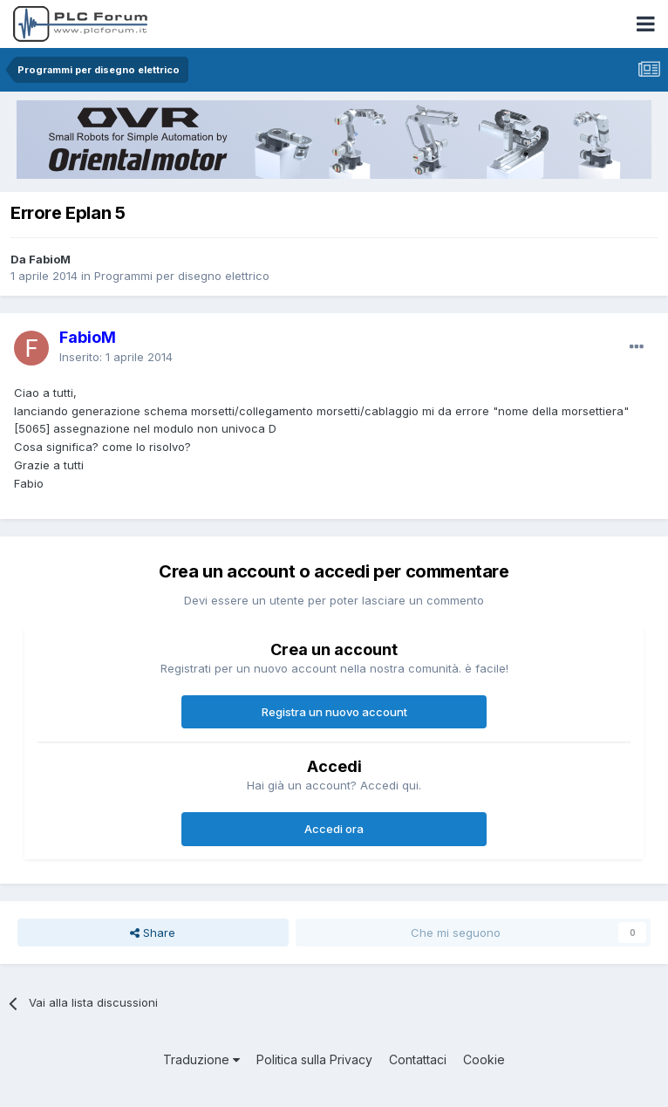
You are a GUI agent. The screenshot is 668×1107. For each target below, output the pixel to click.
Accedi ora (334, 829)
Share (152, 932)
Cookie (484, 1059)
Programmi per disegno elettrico (181, 276)
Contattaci (417, 1059)
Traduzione (201, 1059)
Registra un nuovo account (334, 712)
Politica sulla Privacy (314, 1059)
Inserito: (116, 357)
